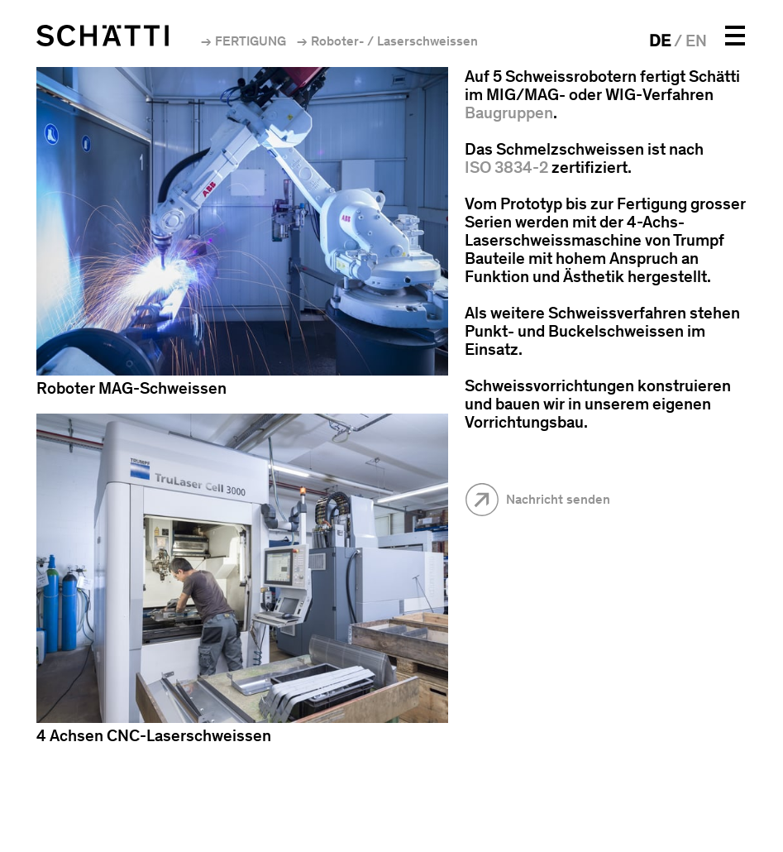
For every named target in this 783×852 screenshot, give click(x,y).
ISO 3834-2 (506, 167)
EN (696, 40)
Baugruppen (509, 112)
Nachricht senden (558, 499)
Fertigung (250, 41)
